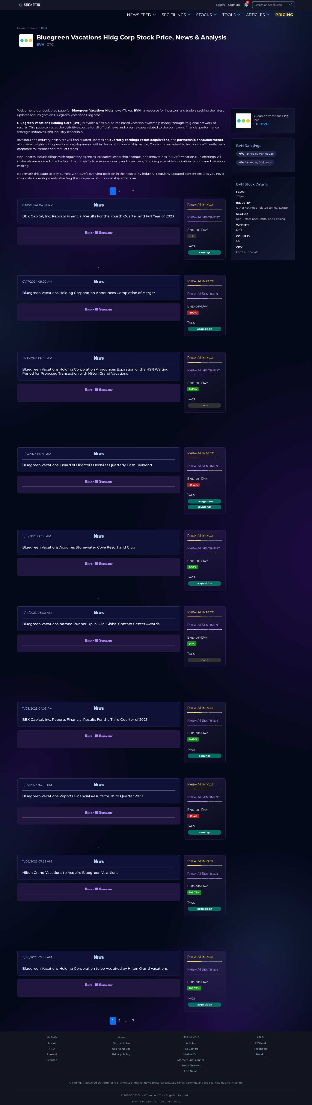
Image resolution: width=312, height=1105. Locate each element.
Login (220, 5)
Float (241, 191)
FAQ (52, 1048)
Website (243, 225)
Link (239, 229)
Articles (191, 1043)
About (52, 1043)
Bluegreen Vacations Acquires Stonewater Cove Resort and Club (78, 547)
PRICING (284, 14)
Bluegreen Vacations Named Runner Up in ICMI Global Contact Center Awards (91, 624)
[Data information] (266, 184)
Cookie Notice (121, 1048)
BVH (40, 44)
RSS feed (260, 1043)
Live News (190, 1071)
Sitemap (52, 1059)
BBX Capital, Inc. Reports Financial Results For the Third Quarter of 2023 (85, 720)
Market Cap (190, 1054)
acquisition (204, 328)
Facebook (260, 1048)
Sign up (234, 5)
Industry (243, 202)
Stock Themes (191, 1065)
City (239, 247)
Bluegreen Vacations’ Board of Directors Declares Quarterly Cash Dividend (87, 465)
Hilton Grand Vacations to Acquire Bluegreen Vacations (70, 873)
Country (243, 236)
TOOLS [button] (231, 14)
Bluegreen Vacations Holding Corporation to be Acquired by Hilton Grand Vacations (95, 968)
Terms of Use (121, 1043)
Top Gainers (190, 1048)
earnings (204, 252)
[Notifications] (245, 4)
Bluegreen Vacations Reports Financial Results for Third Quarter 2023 (82, 796)
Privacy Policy (121, 1054)
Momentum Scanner (190, 1059)
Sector (242, 214)
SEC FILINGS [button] (176, 14)
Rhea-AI (52, 1054)
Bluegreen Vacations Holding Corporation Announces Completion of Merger (88, 293)
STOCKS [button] (206, 14)
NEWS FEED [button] (141, 14)
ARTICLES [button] (258, 14)
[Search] (273, 5)
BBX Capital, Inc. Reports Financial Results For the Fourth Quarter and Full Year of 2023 (98, 216)
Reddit (260, 1054)
